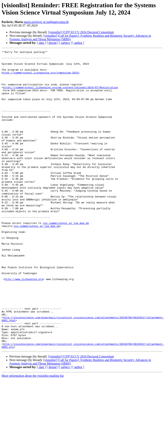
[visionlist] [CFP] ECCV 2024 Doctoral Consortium (81, 32)
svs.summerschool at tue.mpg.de (66, 258)
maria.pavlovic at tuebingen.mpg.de (46, 22)
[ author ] (78, 42)
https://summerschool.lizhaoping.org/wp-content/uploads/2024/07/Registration (60, 95)
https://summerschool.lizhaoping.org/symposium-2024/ (41, 77)
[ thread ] (52, 42)
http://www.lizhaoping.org (24, 325)
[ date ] (41, 42)
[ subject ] (65, 42)
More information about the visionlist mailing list (33, 435)
